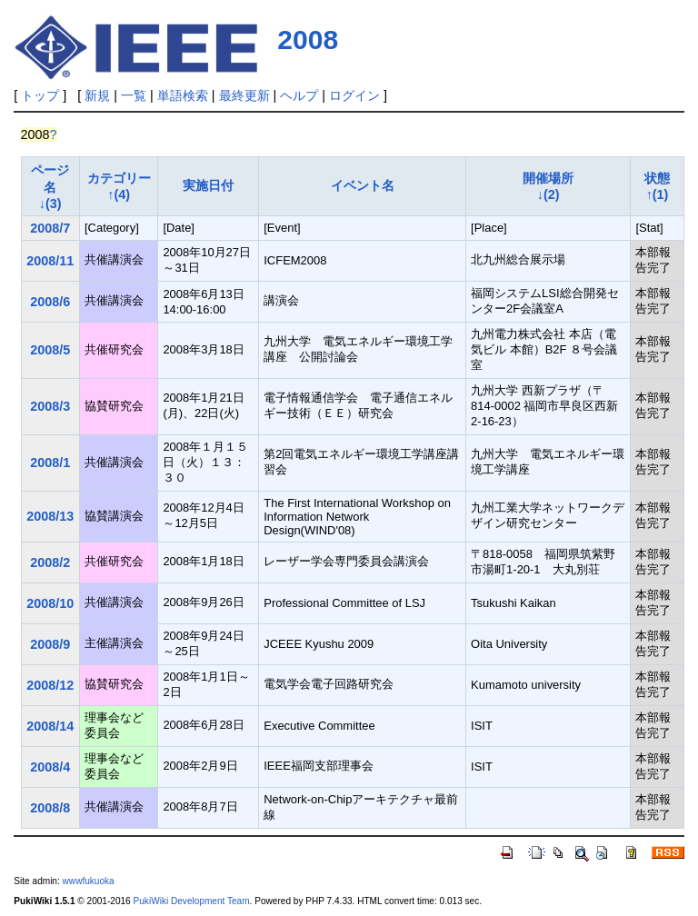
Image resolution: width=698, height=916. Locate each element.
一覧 (133, 95)
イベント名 (362, 185)
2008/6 (50, 301)
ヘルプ (299, 95)
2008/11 (50, 261)
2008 (307, 40)
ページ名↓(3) (50, 187)
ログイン (354, 95)
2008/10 (50, 603)
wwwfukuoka (89, 881)
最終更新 (244, 95)
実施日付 (208, 185)
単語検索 (182, 95)
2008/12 (50, 685)
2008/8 (50, 808)
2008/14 (50, 726)
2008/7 (50, 228)
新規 (97, 95)
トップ (40, 95)
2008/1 (50, 462)
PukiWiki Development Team (192, 901)
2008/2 (50, 562)
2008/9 (50, 644)
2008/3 (50, 406)
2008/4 (50, 767)
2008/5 (50, 350)
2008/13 (50, 516)
